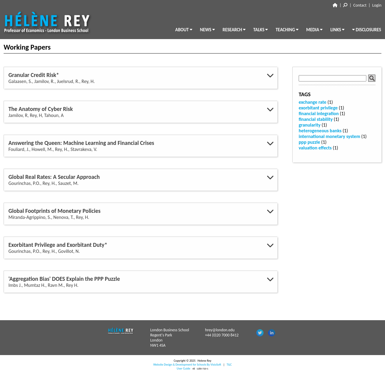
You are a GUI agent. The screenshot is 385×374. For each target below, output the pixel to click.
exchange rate (312, 102)
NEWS (207, 29)
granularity (310, 125)
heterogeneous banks (320, 130)
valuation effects (315, 148)
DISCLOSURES (366, 29)
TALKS (260, 29)
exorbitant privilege (318, 108)
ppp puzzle (309, 142)
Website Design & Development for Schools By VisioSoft (187, 364)
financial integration (319, 113)
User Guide (183, 368)
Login (376, 5)
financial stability (316, 119)
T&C (229, 364)
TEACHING (287, 29)
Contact (360, 5)
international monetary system (329, 136)
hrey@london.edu (220, 330)
